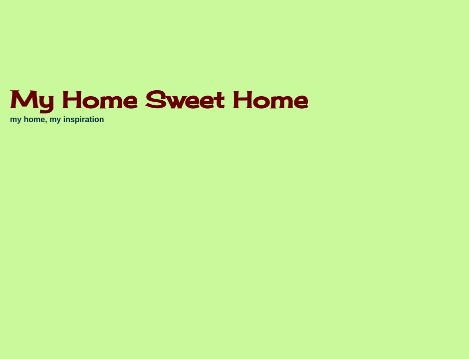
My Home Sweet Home (159, 99)
